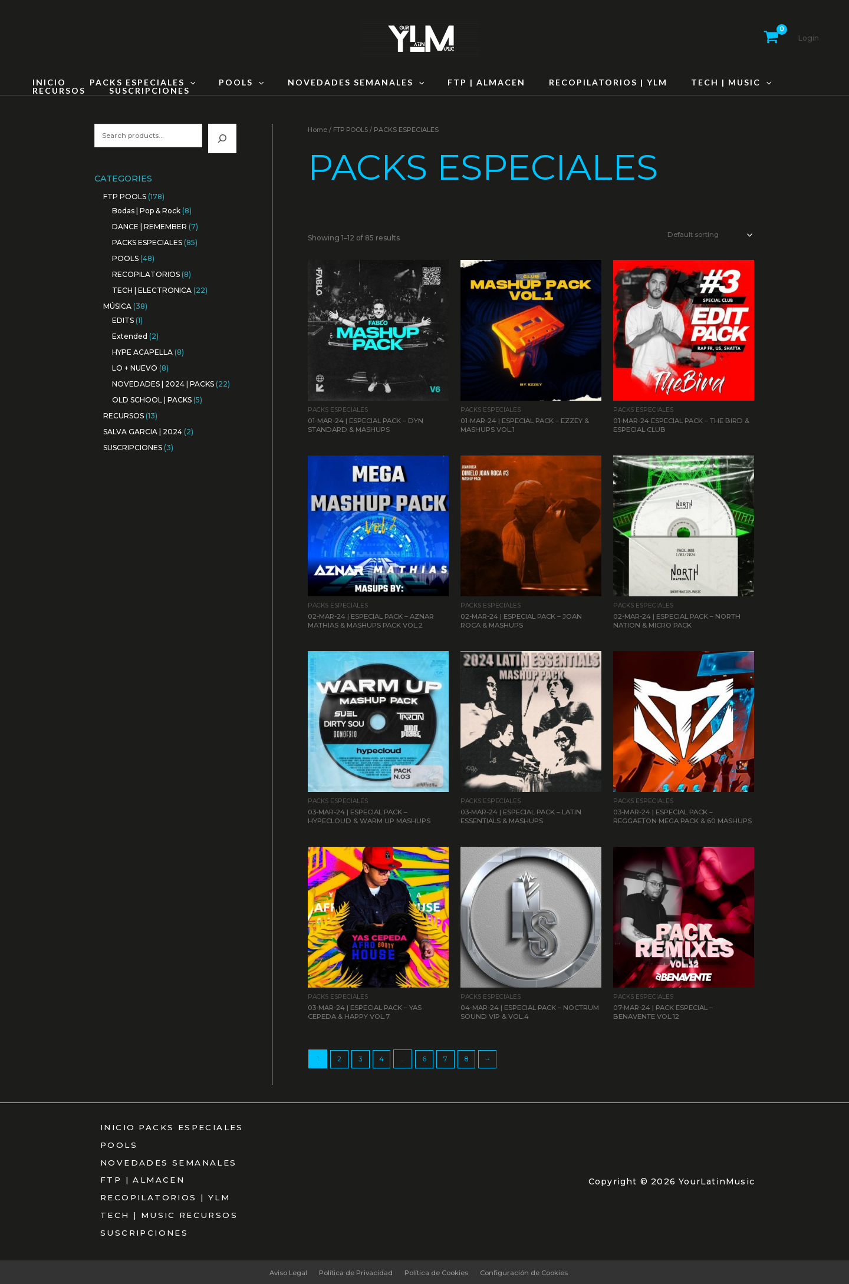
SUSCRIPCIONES (69, 91)
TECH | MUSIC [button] (685, 82)
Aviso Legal (281, 1271)
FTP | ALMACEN (454, 82)
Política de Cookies (437, 1271)
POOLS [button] (223, 82)
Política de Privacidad (352, 1271)
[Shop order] (706, 235)
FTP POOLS (352, 130)
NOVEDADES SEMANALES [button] (331, 82)
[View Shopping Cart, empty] (771, 38)
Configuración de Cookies (530, 1271)
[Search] (222, 139)
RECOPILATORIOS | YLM (569, 82)
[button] (179, 82)
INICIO (45, 82)
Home (318, 130)
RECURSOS (768, 82)
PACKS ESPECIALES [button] (132, 82)
